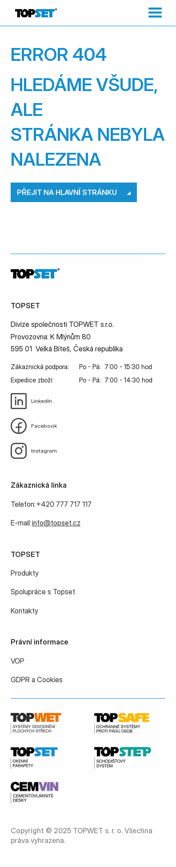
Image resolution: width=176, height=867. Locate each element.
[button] (153, 13)
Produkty (25, 573)
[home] (34, 12)
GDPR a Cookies (37, 679)
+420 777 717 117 (64, 504)
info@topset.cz (56, 522)
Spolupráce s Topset (43, 591)
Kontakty (24, 610)
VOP (17, 660)
